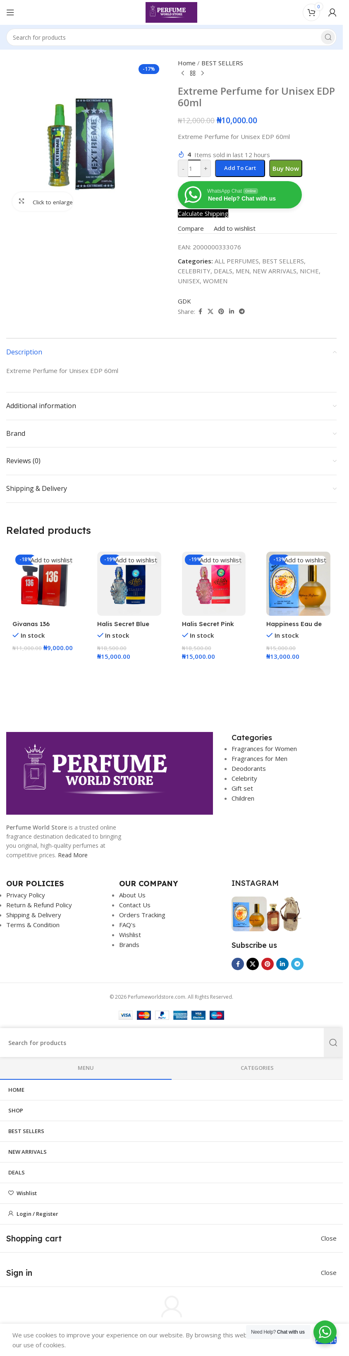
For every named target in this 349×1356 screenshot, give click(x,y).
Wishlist (130, 934)
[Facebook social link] (238, 964)
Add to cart (240, 168)
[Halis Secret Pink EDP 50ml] (214, 584)
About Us (132, 895)
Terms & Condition (33, 925)
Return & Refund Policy (39, 905)
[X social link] (252, 964)
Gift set (242, 788)
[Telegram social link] (297, 964)
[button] (44, 664)
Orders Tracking (142, 915)
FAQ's (127, 925)
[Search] (171, 37)
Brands (129, 944)
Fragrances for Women (264, 748)
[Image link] (109, 772)
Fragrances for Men (259, 758)
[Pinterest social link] (267, 964)
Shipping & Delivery (33, 915)
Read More (73, 855)
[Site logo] (171, 11)
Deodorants (249, 768)
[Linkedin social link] (282, 964)
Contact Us (135, 905)
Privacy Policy (25, 895)
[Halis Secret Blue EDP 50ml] (129, 584)
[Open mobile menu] (10, 12)
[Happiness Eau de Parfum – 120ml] (298, 584)
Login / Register (37, 1213)
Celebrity (244, 778)
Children (243, 798)
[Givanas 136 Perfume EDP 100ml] (44, 584)
